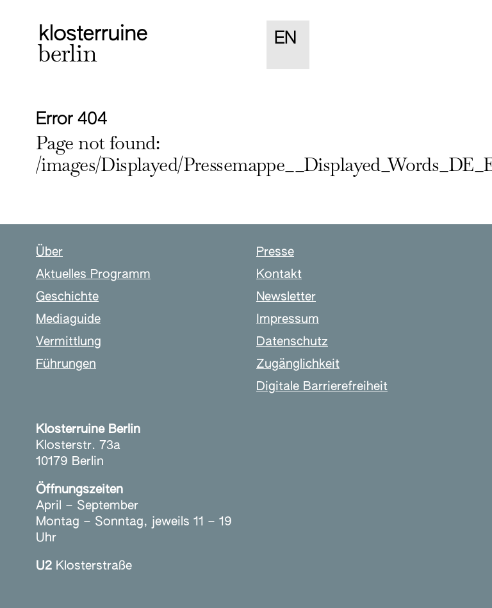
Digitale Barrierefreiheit (322, 387)
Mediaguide (68, 319)
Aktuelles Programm (93, 274)
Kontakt (279, 274)
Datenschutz (292, 342)
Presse (275, 252)
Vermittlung (68, 342)
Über (49, 252)
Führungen (66, 364)
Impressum (287, 319)
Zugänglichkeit (298, 364)
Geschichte (67, 297)
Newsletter (286, 297)
